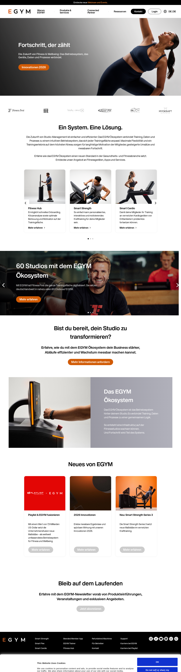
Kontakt (138, 11)
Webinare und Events (97, 2)
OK (157, 646)
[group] (44, 201)
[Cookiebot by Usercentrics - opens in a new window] (18, 667)
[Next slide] (155, 203)
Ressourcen (120, 11)
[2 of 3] (90, 238)
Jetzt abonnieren (90, 609)
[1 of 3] (88, 238)
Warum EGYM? (41, 11)
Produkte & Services (65, 11)
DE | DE (172, 11)
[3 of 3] (92, 238)
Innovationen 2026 (34, 67)
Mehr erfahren (35, 227)
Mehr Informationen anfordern (90, 362)
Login (155, 11)
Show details (43, 667)
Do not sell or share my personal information (157, 655)
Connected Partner (93, 11)
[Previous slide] (25, 203)
